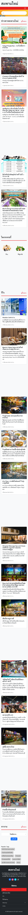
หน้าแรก (4, 889)
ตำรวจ (18, 862)
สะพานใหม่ (9, 3)
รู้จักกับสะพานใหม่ (6, 893)
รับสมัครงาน (13, 834)
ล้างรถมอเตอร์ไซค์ (6, 859)
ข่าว (3, 896)
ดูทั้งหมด (24, 21)
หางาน (4, 906)
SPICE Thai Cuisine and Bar (8, 849)
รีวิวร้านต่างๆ (5, 899)
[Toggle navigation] (25, 8)
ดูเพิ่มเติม (14, 839)
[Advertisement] (14, 139)
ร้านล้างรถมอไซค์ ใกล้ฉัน (7, 852)
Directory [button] (14, 903)
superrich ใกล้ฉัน (16, 859)
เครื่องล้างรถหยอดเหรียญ (7, 856)
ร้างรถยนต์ (18, 856)
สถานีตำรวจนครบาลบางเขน (8, 862)
